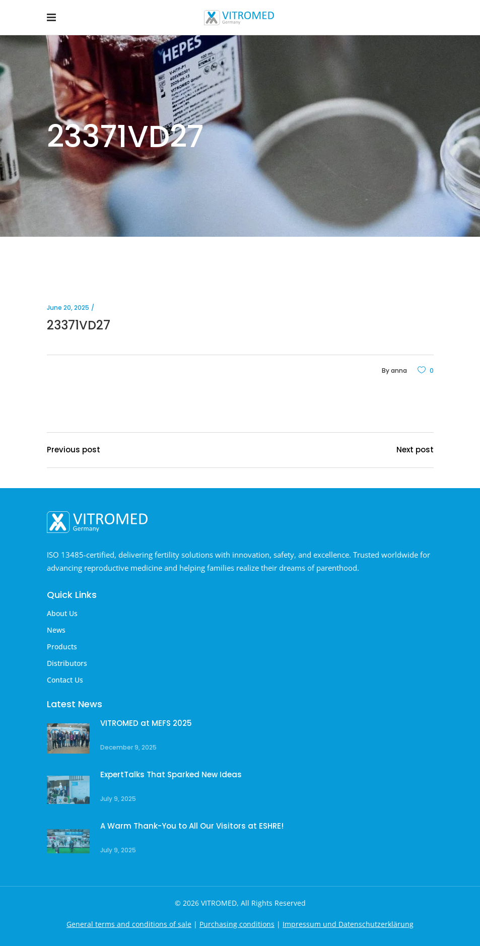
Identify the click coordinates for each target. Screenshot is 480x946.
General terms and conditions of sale (128, 924)
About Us (62, 613)
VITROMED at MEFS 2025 (146, 723)
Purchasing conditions (237, 924)
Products (62, 646)
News (56, 630)
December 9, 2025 (128, 747)
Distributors (67, 663)
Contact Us (65, 680)
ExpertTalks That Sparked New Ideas (171, 774)
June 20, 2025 (68, 307)
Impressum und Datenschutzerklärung (348, 924)
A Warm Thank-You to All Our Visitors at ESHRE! (192, 826)
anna (399, 370)
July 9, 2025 (118, 798)
